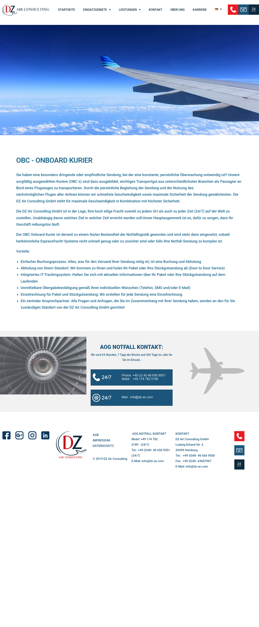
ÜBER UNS (177, 10)
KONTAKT (155, 10)
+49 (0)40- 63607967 (197, 493)
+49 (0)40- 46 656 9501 (154, 482)
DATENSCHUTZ (103, 478)
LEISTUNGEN (130, 9)
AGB (96, 467)
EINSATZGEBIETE (97, 9)
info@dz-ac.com (153, 493)
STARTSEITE (66, 10)
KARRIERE (200, 10)
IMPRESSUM (101, 473)
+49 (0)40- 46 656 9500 (199, 488)
